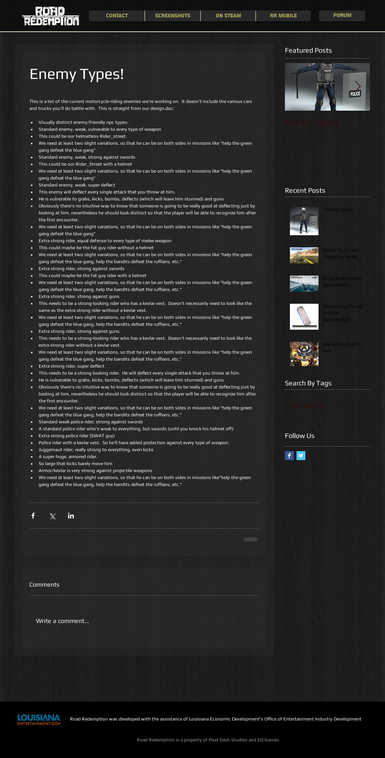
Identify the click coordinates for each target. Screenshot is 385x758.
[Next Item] (357, 87)
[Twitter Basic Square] (300, 455)
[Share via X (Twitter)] (52, 515)
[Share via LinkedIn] (71, 515)
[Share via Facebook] (33, 515)
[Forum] (342, 15)
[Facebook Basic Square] (289, 455)
